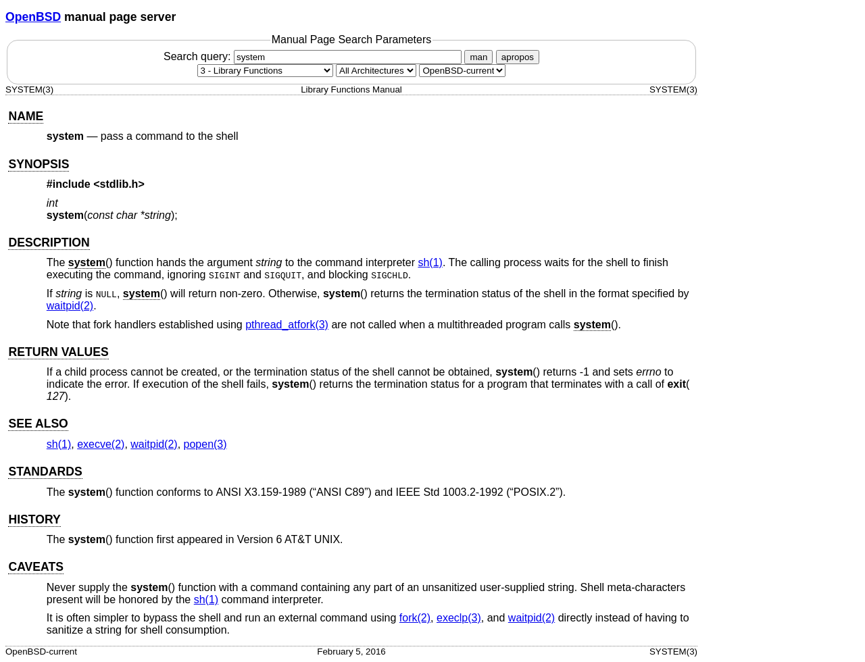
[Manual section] (265, 70)
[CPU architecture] (376, 70)
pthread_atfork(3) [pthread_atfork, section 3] (286, 324)
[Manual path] (462, 70)
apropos (517, 57)
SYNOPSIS (38, 164)
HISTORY (34, 519)
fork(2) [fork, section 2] (414, 617)
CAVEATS (35, 567)
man (478, 57)
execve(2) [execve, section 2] (100, 444)
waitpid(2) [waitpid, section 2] (70, 305)
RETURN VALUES (58, 352)
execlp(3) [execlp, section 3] (459, 617)
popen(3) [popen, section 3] (205, 444)
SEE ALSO (38, 423)
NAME (25, 116)
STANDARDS (45, 471)
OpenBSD (33, 17)
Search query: (314, 56)
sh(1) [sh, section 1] (430, 262)
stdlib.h (119, 184)
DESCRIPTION (48, 242)
